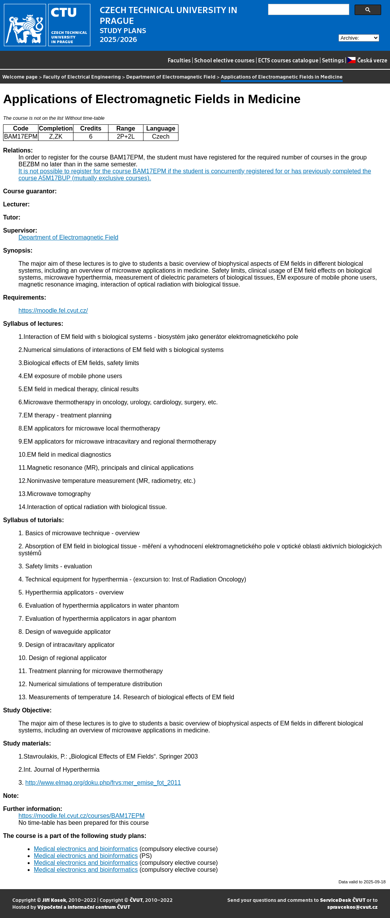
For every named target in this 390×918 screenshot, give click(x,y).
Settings (333, 60)
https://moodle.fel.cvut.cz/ (53, 310)
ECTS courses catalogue (288, 60)
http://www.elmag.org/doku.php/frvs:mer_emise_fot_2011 (103, 782)
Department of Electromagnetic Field (170, 76)
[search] (308, 9)
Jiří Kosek (54, 900)
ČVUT (136, 900)
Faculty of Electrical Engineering (82, 76)
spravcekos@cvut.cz (352, 907)
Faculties (179, 60)
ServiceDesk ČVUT (342, 900)
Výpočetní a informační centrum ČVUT (83, 907)
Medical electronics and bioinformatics (86, 849)
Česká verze (367, 60)
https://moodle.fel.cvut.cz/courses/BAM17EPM (81, 815)
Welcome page (20, 76)
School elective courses (224, 60)
